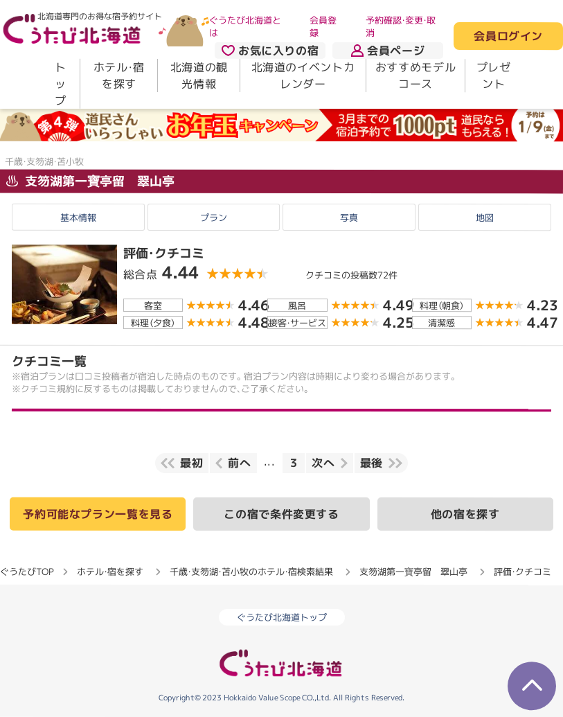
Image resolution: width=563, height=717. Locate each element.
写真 (349, 217)
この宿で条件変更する (281, 514)
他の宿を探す (465, 514)
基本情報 (78, 217)
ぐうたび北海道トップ (282, 617)
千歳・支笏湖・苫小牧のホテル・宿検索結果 (251, 571)
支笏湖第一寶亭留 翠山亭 (90, 181)
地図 (485, 217)
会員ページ (388, 50)
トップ (60, 84)
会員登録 (323, 26)
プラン (213, 217)
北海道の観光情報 (199, 75)
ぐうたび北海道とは (245, 26)
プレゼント (493, 75)
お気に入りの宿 (270, 50)
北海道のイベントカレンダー (303, 75)
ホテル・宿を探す (119, 75)
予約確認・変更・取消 (401, 26)
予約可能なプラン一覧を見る (97, 514)
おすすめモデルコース (415, 75)
